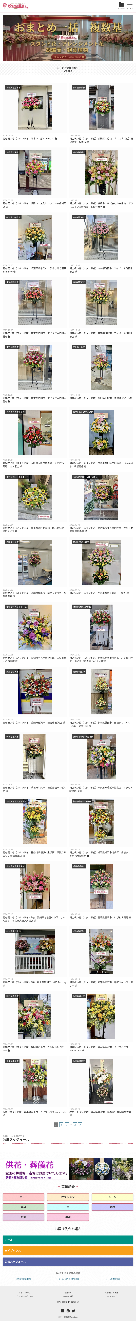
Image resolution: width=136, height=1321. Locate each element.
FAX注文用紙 (68, 1296)
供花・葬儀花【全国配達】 (68, 1302)
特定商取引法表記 (111, 1292)
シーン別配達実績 (113, 1279)
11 (75, 1124)
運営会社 (68, 1292)
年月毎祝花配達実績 (23, 1279)
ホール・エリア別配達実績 (69, 1279)
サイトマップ (111, 1296)
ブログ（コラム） (24, 1292)
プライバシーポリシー (24, 1296)
